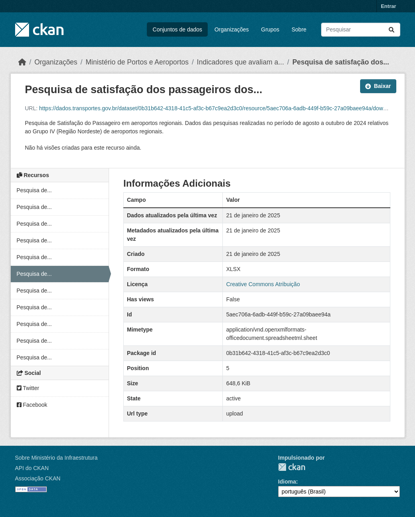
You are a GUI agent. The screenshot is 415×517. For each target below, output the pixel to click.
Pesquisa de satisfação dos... (340, 62)
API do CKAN (32, 468)
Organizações (231, 29)
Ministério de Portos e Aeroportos (137, 62)
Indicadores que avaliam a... (240, 62)
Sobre (299, 29)
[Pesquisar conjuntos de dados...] (360, 30)
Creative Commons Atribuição (263, 284)
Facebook (32, 405)
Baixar (378, 86)
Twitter (28, 388)
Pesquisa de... (34, 190)
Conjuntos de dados (178, 29)
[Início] (22, 62)
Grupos (270, 29)
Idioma (287, 481)
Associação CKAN (37, 478)
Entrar (388, 6)
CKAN (291, 467)
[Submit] (391, 30)
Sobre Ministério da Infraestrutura (56, 458)
